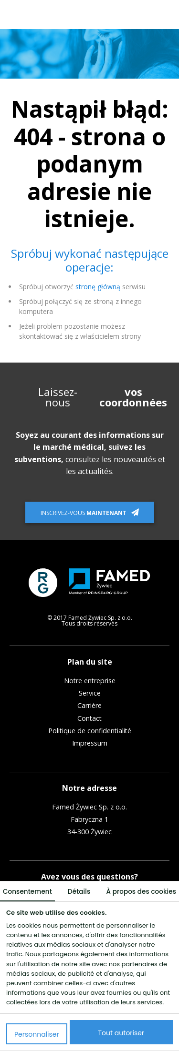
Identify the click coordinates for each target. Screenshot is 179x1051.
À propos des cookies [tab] (141, 891)
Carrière (89, 705)
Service (90, 693)
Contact (89, 718)
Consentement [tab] (27, 891)
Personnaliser (36, 1034)
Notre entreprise (90, 680)
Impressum (89, 743)
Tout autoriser (121, 1033)
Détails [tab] (79, 891)
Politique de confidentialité (89, 731)
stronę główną (97, 286)
